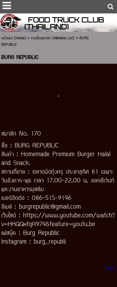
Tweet (110, 267)
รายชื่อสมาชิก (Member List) (53, 38)
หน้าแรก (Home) (13, 38)
